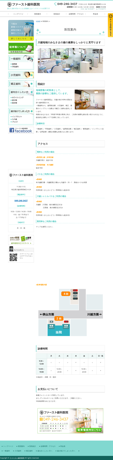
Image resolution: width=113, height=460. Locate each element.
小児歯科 (18, 451)
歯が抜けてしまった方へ (66, 451)
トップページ (18, 14)
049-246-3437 (21, 200)
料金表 (95, 14)
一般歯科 (6, 451)
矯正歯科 (29, 451)
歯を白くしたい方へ (44, 451)
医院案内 (37, 14)
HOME (38, 21)
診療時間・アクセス (76, 14)
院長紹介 (57, 14)
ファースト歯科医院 (17, 458)
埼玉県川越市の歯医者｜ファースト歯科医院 (23, 4)
